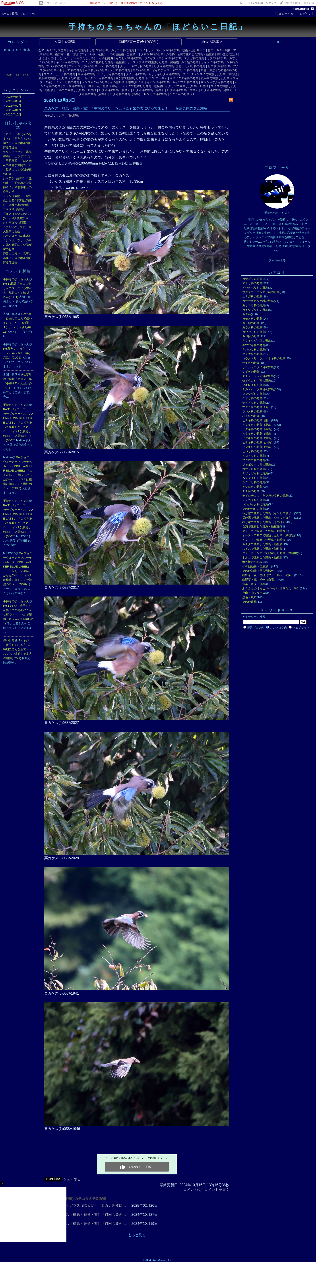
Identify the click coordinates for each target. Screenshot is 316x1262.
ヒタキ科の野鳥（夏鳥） (114, 90)
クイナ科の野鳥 (136, 74)
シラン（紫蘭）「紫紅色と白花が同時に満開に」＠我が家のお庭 (17, 200)
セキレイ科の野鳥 (212, 62)
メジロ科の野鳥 (120, 70)
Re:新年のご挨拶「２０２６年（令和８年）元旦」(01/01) (17, 353)
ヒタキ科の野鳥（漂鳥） (217, 90)
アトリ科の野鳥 (252, 283)
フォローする (277, 260)
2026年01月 (13, 110)
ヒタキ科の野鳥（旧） (168, 66)
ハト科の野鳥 (108, 66)
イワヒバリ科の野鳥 (129, 58)
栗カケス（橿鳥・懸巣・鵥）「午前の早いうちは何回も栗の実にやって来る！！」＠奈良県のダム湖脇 (125, 108)
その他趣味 (106, 58)
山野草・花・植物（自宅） (102, 86)
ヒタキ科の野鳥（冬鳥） (149, 90)
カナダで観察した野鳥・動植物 (142, 86)
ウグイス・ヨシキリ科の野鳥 (163, 58)
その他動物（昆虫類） (123, 54)
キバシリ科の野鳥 (158, 82)
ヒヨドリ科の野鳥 (219, 66)
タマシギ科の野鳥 (152, 54)
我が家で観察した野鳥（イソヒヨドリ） (141, 78)
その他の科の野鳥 (253, 508)
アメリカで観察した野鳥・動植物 (103, 62)
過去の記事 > (212, 42)
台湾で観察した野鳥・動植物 (196, 54)
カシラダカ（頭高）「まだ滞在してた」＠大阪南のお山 (17, 227)
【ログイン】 (305, 13)
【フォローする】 (284, 13)
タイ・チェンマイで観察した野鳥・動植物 (209, 74)
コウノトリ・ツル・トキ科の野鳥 (158, 50)
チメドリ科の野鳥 (67, 82)
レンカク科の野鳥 (155, 94)
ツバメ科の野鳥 (56, 66)
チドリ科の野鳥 (73, 86)
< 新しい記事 (65, 42)
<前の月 (8, 75)
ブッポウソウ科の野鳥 (83, 66)
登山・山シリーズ (193, 50)
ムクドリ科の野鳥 (96, 70)
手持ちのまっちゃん (16, 279)
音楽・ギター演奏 (219, 50)
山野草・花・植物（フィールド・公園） (81, 54)
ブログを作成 (292, 3)
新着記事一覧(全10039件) (138, 42)
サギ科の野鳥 (86, 74)
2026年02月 (13, 105)
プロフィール (28, 13)
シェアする (72, 1179)
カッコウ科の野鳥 (122, 50)
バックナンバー (18, 90)
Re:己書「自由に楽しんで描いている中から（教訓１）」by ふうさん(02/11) (17, 322)
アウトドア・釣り (54, 3)
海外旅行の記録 (227, 54)
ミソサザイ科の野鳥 (110, 74)
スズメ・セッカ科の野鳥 (59, 74)
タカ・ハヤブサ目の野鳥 (135, 66)
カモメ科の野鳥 (99, 50)
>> (262, 3)
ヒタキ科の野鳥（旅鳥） (182, 90)
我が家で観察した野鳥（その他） (60, 78)
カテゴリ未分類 (56, 50)
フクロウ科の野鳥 (253, 460)
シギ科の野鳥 (251, 371)
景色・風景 (208, 70)
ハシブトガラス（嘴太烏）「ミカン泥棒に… (90, 1205)
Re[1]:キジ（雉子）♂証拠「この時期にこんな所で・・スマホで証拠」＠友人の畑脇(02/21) (18, 614)
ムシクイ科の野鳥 (253, 477)
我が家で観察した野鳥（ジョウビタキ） (268, 517)
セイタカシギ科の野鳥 (98, 78)
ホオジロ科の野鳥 (70, 70)
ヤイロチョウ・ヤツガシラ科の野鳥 (175, 70)
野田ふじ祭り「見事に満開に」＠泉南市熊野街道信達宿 (17, 258)
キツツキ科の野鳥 (67, 62)
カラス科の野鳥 (217, 58)
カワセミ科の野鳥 (253, 332)
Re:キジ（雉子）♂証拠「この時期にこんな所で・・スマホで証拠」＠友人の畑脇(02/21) (17, 649)
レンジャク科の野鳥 (95, 82)
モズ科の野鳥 (141, 70)
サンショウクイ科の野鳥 (216, 82)
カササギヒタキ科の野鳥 (164, 74)
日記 (15, 13)
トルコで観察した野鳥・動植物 (76, 90)
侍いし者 (9, 640)
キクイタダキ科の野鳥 (184, 78)
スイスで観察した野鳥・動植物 (262, 548)
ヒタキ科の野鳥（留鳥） (258, 433)
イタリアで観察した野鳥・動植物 (186, 86)
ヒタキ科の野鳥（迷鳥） (126, 94)
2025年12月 (13, 114)
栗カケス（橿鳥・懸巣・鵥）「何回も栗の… (90, 1214)
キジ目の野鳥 (77, 50)
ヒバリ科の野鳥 (195, 66)
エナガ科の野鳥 (194, 58)
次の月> (26, 75)
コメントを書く (216, 1189)
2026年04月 (13, 96)
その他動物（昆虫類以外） (127, 82)
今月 (17, 75)
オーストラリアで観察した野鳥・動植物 (153, 62)
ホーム (5, 13)
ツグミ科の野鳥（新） (183, 94)
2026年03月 (13, 101)
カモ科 (170, 54)
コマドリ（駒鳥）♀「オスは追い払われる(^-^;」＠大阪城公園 (17, 214)
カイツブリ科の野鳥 (185, 82)
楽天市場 (309, 3)
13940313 (301, 9)
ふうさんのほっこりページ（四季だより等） (68, 58)
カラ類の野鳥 (189, 62)
